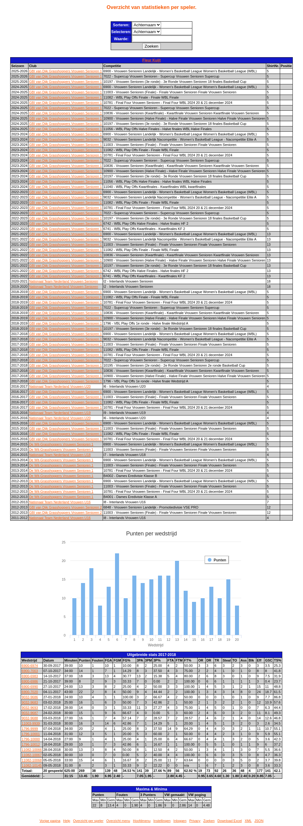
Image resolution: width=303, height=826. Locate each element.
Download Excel (229, 821)
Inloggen (179, 821)
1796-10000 (31, 739)
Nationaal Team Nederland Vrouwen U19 (60, 413)
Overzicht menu (118, 821)
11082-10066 (32, 749)
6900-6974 (30, 665)
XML (248, 821)
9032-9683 (30, 702)
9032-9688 (30, 718)
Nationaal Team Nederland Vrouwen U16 (60, 502)
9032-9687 (30, 713)
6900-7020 (30, 692)
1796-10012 (31, 744)
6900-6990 (30, 686)
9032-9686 (30, 697)
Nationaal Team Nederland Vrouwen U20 (60, 386)
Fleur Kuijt (151, 60)
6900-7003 (30, 671)
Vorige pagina (50, 821)
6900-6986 (30, 681)
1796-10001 (31, 734)
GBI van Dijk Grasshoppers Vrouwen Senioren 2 (65, 507)
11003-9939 (31, 723)
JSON (258, 821)
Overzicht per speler (88, 821)
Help (66, 821)
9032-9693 (30, 707)
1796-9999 (30, 728)
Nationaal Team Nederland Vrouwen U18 (60, 455)
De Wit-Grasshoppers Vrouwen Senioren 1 (61, 444)
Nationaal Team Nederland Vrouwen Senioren (63, 281)
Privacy (194, 821)
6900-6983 (30, 676)
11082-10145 (32, 765)
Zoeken (209, 821)
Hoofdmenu (142, 821)
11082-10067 (32, 755)
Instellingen (162, 821)
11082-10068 (32, 760)
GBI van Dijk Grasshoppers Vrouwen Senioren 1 (65, 71)
